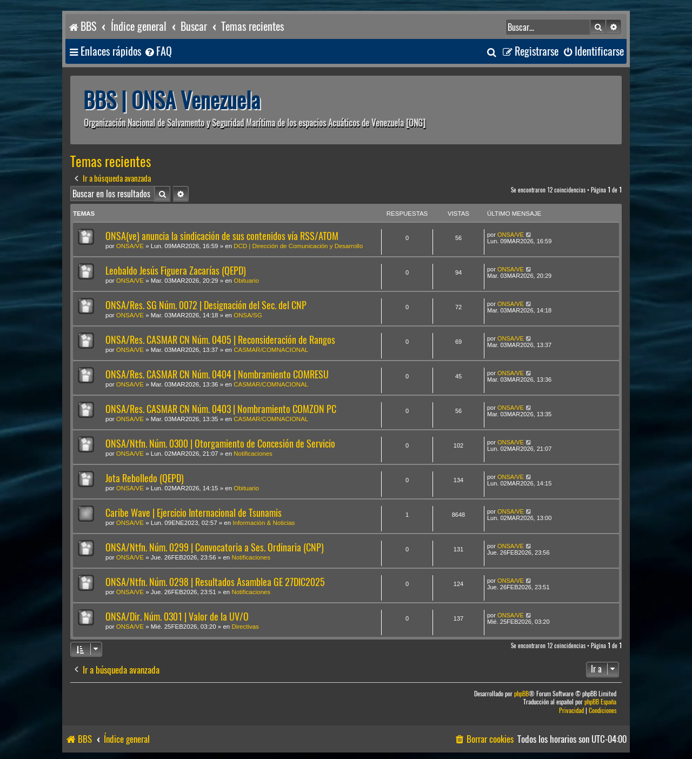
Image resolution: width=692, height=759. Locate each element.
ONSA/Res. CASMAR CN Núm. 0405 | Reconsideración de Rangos (220, 340)
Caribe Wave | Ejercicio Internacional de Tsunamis (193, 513)
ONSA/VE (130, 246)
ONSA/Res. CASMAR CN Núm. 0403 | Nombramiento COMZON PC (220, 409)
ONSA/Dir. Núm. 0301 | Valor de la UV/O (177, 616)
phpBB (521, 694)
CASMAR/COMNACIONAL (271, 350)
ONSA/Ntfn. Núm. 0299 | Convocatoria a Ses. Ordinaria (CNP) (214, 547)
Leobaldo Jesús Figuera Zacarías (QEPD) (175, 270)
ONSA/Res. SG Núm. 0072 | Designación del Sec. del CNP (206, 305)
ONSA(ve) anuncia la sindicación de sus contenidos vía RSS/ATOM (221, 236)
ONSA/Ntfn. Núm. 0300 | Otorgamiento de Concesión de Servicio (220, 443)
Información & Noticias (263, 523)
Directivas (244, 626)
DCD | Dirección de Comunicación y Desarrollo (298, 246)
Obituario (246, 280)
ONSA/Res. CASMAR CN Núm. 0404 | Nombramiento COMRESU (217, 374)
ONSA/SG (248, 315)
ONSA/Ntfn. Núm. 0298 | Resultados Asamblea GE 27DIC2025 (215, 582)
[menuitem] (158, 51)
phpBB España (600, 702)
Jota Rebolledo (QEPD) (144, 478)
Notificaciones (253, 453)
